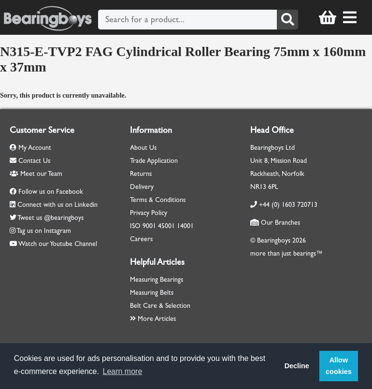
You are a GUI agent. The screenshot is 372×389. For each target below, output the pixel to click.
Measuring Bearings (156, 279)
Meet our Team (36, 174)
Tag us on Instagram (43, 231)
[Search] (287, 19)
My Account (30, 148)
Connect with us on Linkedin (57, 205)
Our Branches (275, 222)
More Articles (153, 319)
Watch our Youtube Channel (57, 244)
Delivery (142, 187)
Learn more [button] (123, 371)
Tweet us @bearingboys (50, 218)
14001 (185, 226)
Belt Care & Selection (160, 306)
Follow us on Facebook (50, 191)
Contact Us (30, 161)
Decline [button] (297, 366)
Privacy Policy (148, 213)
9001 (149, 226)
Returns (141, 174)
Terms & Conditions (158, 200)
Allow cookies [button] (339, 365)
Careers (141, 239)
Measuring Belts (151, 292)
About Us (143, 148)
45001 (166, 226)
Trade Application (154, 161)
